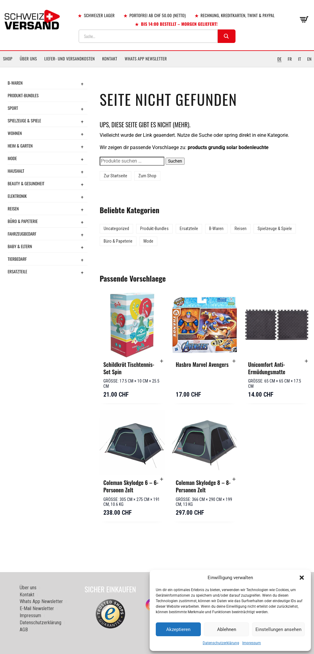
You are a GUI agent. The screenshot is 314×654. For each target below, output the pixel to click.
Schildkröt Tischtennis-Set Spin (128, 368)
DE (279, 59)
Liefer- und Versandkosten (69, 58)
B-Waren (15, 82)
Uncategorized (116, 228)
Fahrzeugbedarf (22, 233)
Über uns (28, 58)
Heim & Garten (20, 145)
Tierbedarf (17, 259)
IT (299, 59)
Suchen (175, 161)
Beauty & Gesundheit (26, 183)
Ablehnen (226, 629)
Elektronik (17, 196)
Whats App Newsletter (146, 58)
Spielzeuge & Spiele (24, 120)
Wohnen (15, 133)
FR (290, 59)
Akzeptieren (178, 629)
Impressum (251, 643)
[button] (302, 578)
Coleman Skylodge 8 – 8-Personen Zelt (203, 486)
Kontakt (109, 58)
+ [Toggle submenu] (82, 84)
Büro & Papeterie (23, 221)
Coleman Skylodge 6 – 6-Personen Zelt (131, 486)
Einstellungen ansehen (278, 629)
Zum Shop (147, 175)
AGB (24, 630)
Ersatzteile (17, 271)
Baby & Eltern (20, 246)
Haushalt (16, 170)
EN (309, 59)
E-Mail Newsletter (37, 608)
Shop (7, 58)
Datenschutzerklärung (221, 643)
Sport (13, 108)
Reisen (13, 208)
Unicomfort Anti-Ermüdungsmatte (266, 368)
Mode (12, 158)
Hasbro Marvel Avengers (202, 364)
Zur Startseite (115, 175)
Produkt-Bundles (23, 95)
